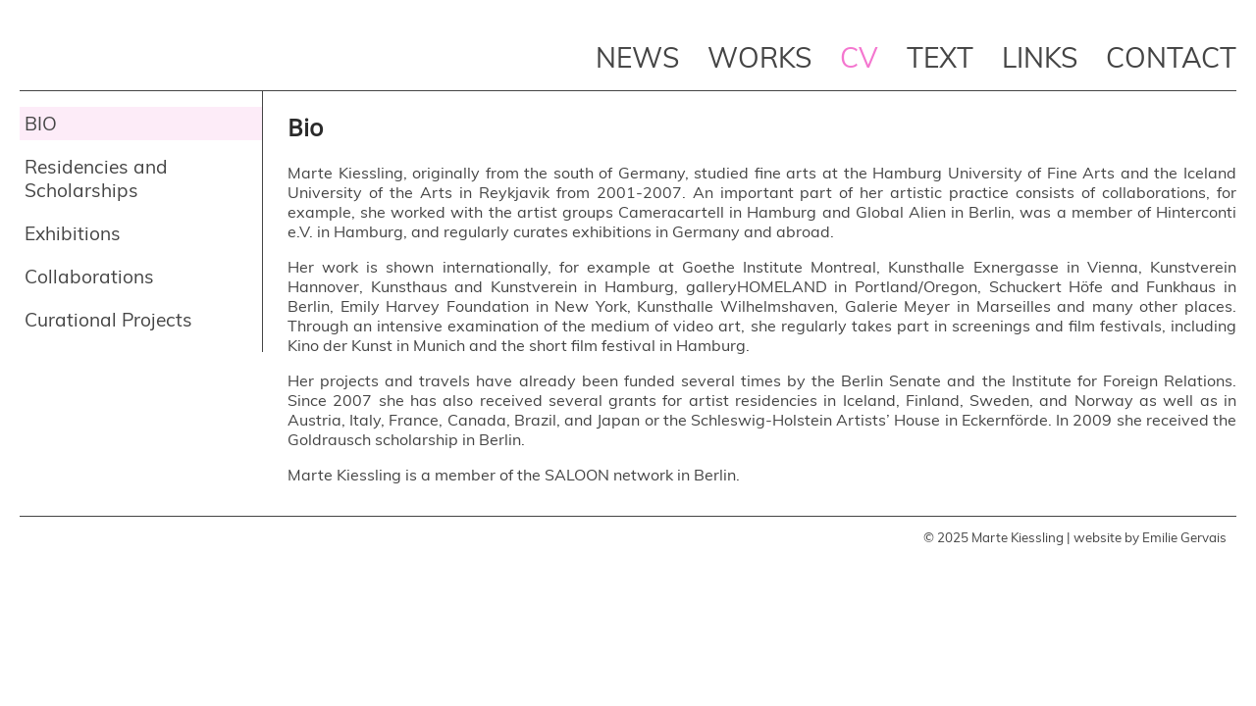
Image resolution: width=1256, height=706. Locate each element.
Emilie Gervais (1184, 537)
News (637, 57)
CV (859, 57)
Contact (1171, 57)
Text (940, 57)
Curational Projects (108, 319)
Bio (41, 123)
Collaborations (89, 276)
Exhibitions (73, 233)
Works (759, 57)
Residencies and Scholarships (96, 178)
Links (1039, 57)
